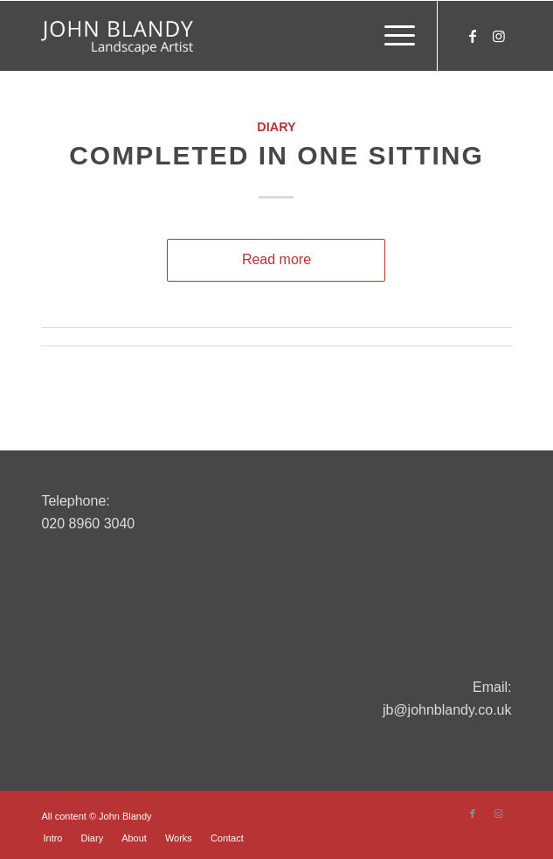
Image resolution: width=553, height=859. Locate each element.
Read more (276, 259)
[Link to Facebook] (473, 36)
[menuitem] (391, 36)
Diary (276, 127)
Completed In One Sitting (276, 155)
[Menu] (391, 36)
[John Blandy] (229, 36)
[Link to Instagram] (499, 36)
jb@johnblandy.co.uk (447, 709)
